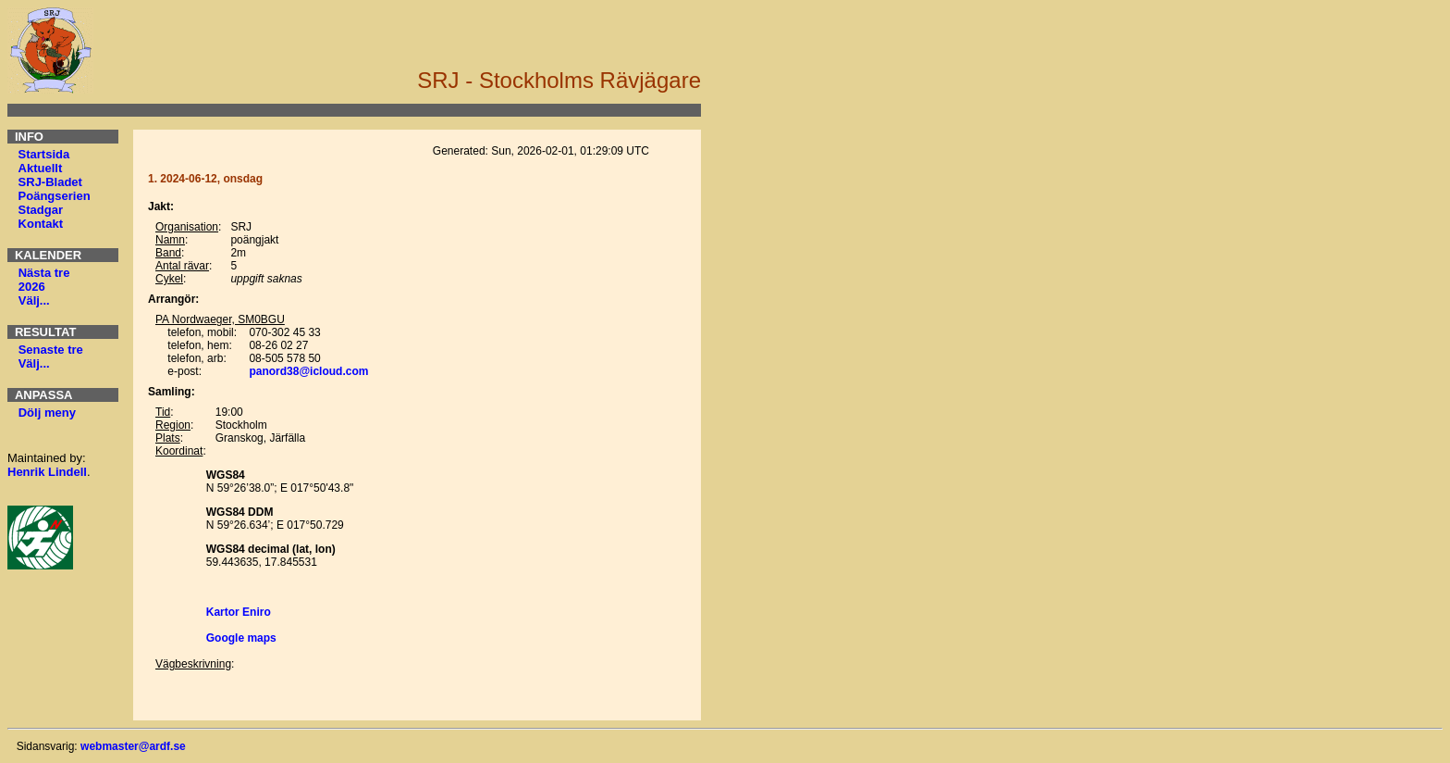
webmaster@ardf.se (133, 746)
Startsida (44, 154)
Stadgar (40, 210)
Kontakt (40, 224)
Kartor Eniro (238, 612)
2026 (31, 287)
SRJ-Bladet (50, 182)
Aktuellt (40, 168)
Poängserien (54, 196)
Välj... (34, 300)
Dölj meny (47, 412)
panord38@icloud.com (308, 371)
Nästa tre (44, 273)
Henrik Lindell (47, 472)
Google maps (241, 638)
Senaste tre (50, 349)
